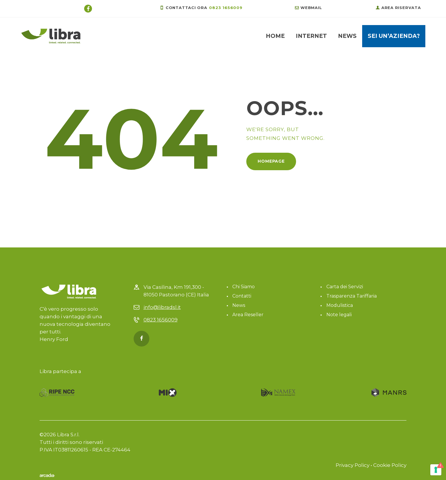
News (238, 305)
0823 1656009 (161, 320)
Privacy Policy (352, 465)
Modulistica (339, 305)
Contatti (241, 296)
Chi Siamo (243, 286)
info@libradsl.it (162, 307)
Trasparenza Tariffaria (351, 296)
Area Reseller (247, 314)
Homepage (271, 161)
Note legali (339, 314)
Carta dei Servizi (344, 286)
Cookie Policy (389, 465)
